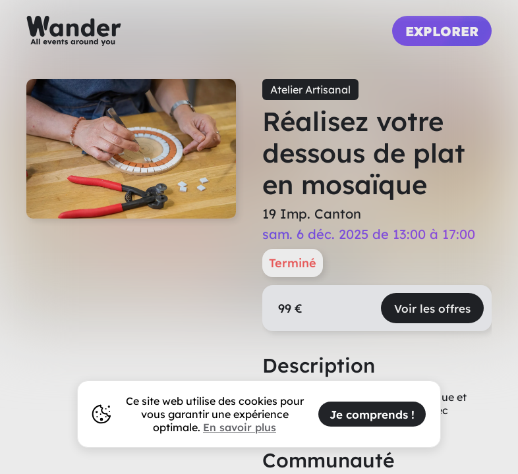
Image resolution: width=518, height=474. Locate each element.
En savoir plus (239, 427)
